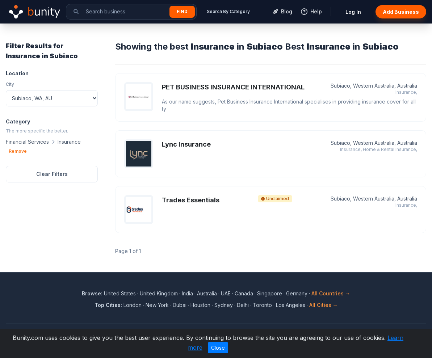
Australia (207, 293)
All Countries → (330, 293)
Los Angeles (290, 305)
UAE (226, 293)
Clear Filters (52, 174)
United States (120, 293)
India (187, 293)
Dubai (179, 305)
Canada (244, 293)
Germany (296, 293)
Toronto (262, 305)
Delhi (243, 305)
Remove (18, 151)
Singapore (269, 293)
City (10, 84)
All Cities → (323, 305)
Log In (353, 12)
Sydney (223, 305)
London (132, 305)
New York (157, 305)
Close (218, 348)
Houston (200, 305)
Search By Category (228, 11)
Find (182, 11)
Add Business (401, 12)
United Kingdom (159, 293)
